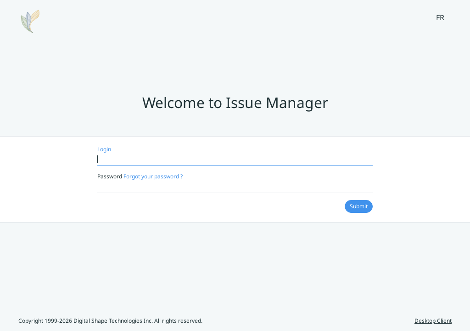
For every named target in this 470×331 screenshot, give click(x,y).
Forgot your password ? (153, 176)
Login (104, 149)
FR (440, 17)
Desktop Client (433, 321)
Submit (359, 206)
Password (140, 176)
